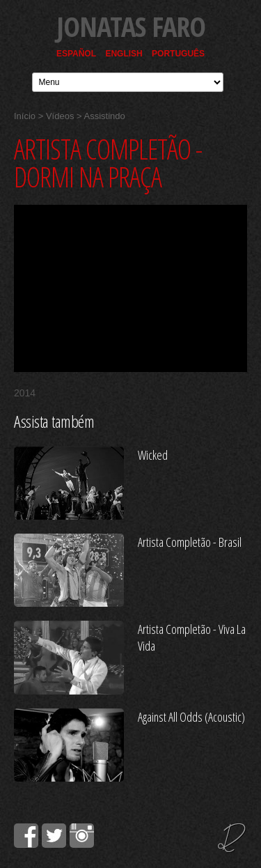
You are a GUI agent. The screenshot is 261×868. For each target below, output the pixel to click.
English (123, 54)
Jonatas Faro (130, 26)
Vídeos (60, 116)
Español (76, 54)
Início (24, 116)
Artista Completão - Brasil (190, 542)
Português (178, 54)
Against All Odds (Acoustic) (191, 716)
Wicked (153, 455)
